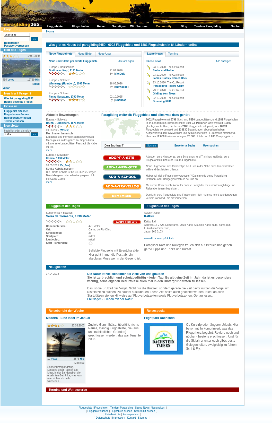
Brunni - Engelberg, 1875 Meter (65, 123)
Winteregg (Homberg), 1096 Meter (69, 83)
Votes (10, 79)
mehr (49, 150)
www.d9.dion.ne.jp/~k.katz (159, 238)
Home (50, 31)
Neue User (104, 53)
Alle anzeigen (126, 61)
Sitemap (142, 417)
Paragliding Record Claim (168, 85)
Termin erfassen (14, 121)
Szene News (154, 53)
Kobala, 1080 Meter (57, 158)
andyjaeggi (121, 86)
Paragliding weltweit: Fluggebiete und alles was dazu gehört (145, 115)
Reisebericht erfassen (17, 117)
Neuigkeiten (157, 407)
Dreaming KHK (162, 101)
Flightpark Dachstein (159, 318)
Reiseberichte (112, 414)
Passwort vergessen (16, 45)
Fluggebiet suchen (98, 411)
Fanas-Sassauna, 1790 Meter (66, 96)
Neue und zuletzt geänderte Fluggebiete (73, 61)
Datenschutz (103, 417)
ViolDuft (120, 73)
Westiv (64, 130)
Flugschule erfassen (16, 114)
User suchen (210, 145)
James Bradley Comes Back (170, 78)
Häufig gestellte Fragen (18, 101)
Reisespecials (130, 414)
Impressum (118, 417)
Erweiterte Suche (184, 145)
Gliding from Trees (164, 93)
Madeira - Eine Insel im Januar (68, 318)
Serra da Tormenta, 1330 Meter (68, 216)
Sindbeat (120, 100)
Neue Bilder (85, 53)
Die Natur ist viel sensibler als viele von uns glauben (125, 274)
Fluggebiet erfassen (16, 111)
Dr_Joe (64, 165)
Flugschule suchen (121, 411)
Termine (173, 53)
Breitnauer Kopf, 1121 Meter (66, 70)
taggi (36, 83)
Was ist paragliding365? (18, 98)
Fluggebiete (85, 407)
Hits (37, 79)
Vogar (6, 88)
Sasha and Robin (163, 70)
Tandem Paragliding (121, 407)
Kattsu (149, 216)
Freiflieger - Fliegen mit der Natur (110, 299)
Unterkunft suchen (144, 411)
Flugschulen (101, 407)
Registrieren (11, 42)
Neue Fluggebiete (61, 53)
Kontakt (131, 417)
